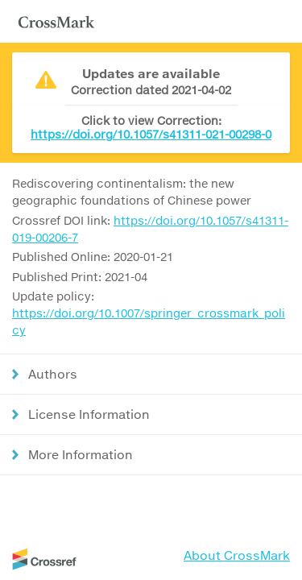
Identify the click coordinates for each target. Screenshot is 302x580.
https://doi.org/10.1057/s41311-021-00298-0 (151, 134)
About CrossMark (237, 555)
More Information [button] (80, 454)
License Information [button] (89, 414)
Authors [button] (52, 374)
